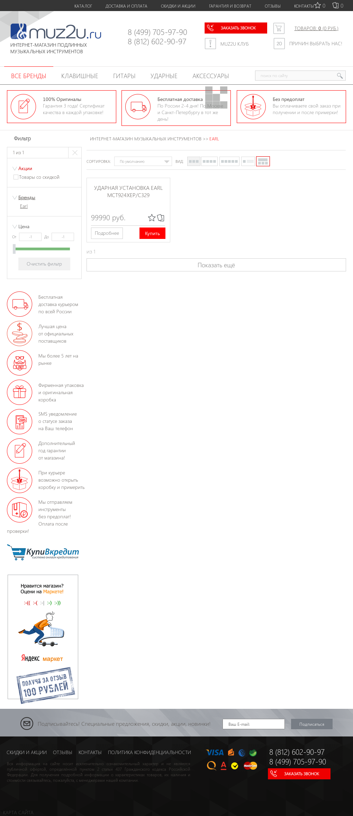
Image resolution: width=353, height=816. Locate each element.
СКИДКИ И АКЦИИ (178, 6)
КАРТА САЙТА (18, 812)
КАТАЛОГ (83, 6)
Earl (24, 206)
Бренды (26, 197)
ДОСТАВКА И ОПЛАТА (126, 6)
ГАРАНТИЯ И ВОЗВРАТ (230, 6)
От (14, 236)
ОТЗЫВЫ (273, 6)
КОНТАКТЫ (304, 6)
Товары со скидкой (39, 177)
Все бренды (28, 76)
